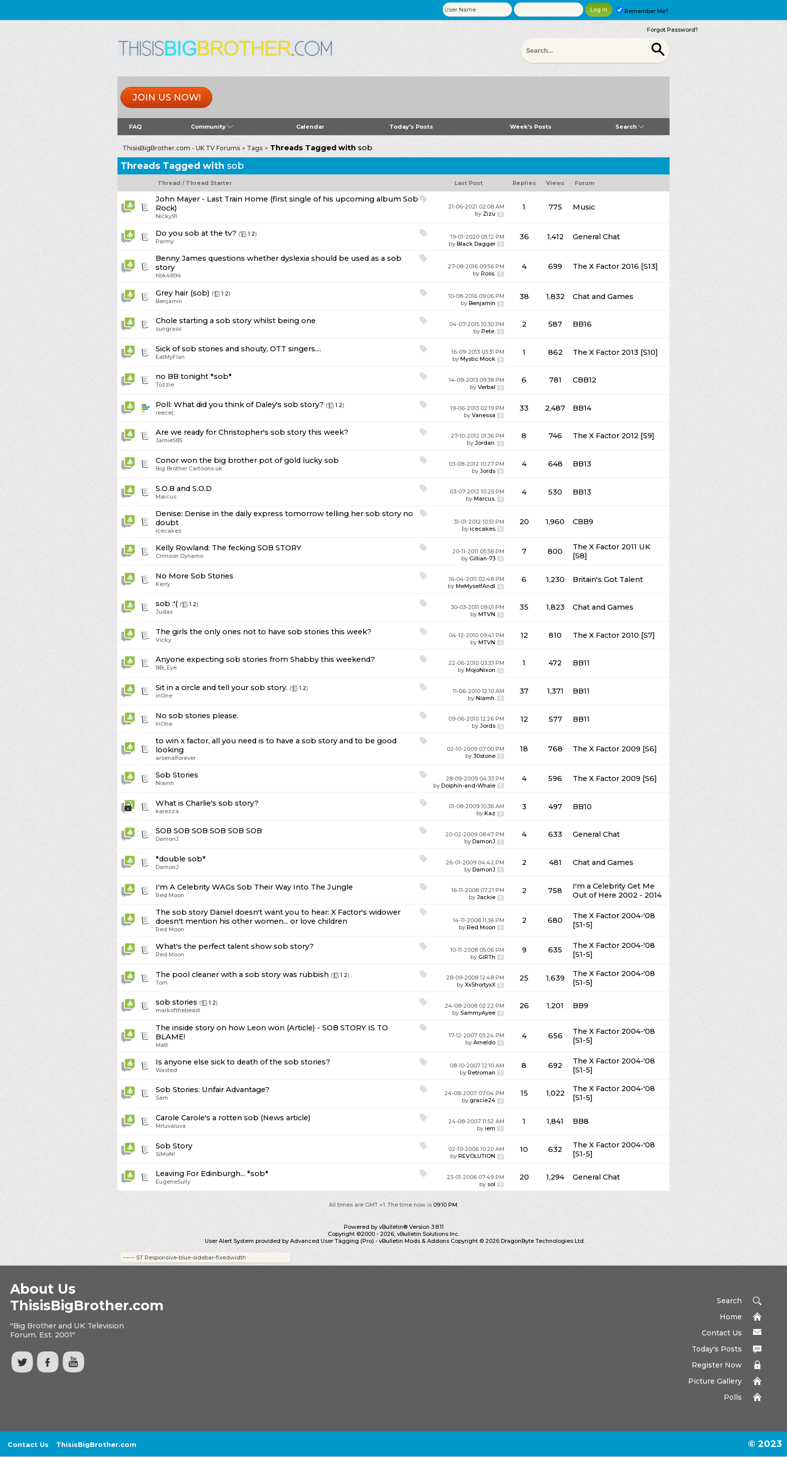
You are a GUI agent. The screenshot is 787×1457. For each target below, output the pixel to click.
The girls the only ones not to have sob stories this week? (263, 631)
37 (524, 691)
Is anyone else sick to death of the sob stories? (243, 1061)
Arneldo (484, 1042)
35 (524, 607)
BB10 (582, 806)
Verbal (486, 387)
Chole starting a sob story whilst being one (236, 320)
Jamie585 (169, 440)
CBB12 (584, 379)
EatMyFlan (170, 356)
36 (524, 236)
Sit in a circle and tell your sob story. (222, 687)
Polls (733, 1397)
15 (524, 1093)
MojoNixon (480, 669)
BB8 (581, 1121)
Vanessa (483, 415)
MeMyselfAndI (475, 586)
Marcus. (166, 496)
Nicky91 (166, 216)
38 (524, 296)
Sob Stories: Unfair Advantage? (213, 1089)
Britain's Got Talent (608, 579)
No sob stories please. (197, 715)
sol (491, 1184)
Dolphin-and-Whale (468, 785)
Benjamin (169, 301)
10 (524, 1149)
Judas (164, 611)
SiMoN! (165, 1153)
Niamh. (485, 698)
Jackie (486, 897)
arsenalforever (176, 757)
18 (524, 748)
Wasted (166, 1070)
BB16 (582, 324)
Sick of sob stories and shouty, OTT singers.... (238, 348)
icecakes (168, 530)
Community (212, 126)
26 (524, 1005)
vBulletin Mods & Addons (414, 1240)
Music (584, 207)
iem (490, 1128)
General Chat (596, 236)
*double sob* (181, 858)
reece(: (165, 412)
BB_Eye (166, 667)
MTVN (486, 614)
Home (731, 1316)
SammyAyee (477, 1012)
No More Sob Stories (194, 575)
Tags (255, 148)
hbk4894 (168, 275)
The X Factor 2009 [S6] (615, 748)
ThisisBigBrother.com (96, 1444)
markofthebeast (178, 1010)
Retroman (481, 1072)
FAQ (135, 126)
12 (524, 635)
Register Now (717, 1365)
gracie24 (482, 1100)
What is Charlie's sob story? (207, 803)
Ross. (488, 273)
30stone (484, 755)
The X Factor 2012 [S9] (613, 435)
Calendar (310, 126)
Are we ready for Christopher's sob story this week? (252, 432)
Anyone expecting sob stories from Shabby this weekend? (265, 659)
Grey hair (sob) (183, 293)
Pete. (488, 331)
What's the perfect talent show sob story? (235, 946)
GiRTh (486, 956)
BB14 (582, 408)
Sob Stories (177, 775)
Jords (487, 470)
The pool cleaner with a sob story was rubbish (242, 974)
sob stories (176, 1002)
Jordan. (485, 442)
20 (524, 521)
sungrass (168, 328)
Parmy (165, 241)
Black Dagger (476, 243)
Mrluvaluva (171, 1125)
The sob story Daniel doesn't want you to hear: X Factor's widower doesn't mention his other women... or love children (278, 917)
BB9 (580, 1005)
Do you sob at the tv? (196, 233)
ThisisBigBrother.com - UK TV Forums (181, 148)
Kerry (163, 584)
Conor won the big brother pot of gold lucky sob (247, 460)
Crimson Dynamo (179, 555)
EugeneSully (173, 1181)
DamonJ (167, 838)
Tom (162, 982)
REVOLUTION (476, 1155)
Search (629, 126)
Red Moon (170, 895)
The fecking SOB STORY (256, 547)
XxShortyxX (480, 984)
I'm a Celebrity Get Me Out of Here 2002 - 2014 (617, 891)
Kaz (489, 813)
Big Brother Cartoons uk (189, 468)
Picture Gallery (715, 1381)
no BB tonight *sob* (194, 376)
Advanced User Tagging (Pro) (332, 1240)
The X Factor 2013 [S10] (615, 352)
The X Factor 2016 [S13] (615, 266)
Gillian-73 (482, 558)
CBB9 (583, 521)
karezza (167, 811)
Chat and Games (603, 296)
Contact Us (722, 1332)
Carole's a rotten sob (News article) (246, 1117)
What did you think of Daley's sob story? (249, 404)
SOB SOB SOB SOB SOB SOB (209, 830)
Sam (162, 1097)
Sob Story (174, 1145)
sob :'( (167, 603)
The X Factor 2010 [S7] (614, 635)
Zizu (489, 213)
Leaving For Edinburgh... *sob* (212, 1173)
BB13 (582, 463)
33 (524, 408)
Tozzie (165, 384)
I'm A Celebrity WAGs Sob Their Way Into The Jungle (254, 887)
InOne (164, 695)
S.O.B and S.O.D (184, 488)
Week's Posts (531, 126)
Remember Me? (642, 11)
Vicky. (164, 639)
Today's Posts (411, 126)
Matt (162, 1044)
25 (524, 978)
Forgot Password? (672, 29)
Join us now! (167, 97)
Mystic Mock (477, 358)
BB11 (581, 662)
